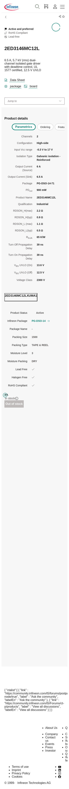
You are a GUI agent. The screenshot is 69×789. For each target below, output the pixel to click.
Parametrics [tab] (23, 126)
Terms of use (20, 766)
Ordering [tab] (45, 127)
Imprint (16, 770)
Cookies (17, 776)
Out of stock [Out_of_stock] (14, 403)
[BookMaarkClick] (63, 16)
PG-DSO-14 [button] (40, 320)
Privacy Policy (21, 773)
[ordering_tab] (20, 297)
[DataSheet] (16, 79)
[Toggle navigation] (62, 7)
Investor (50, 750)
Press (49, 747)
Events (49, 744)
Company (51, 734)
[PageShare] (59, 16)
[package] (14, 86)
